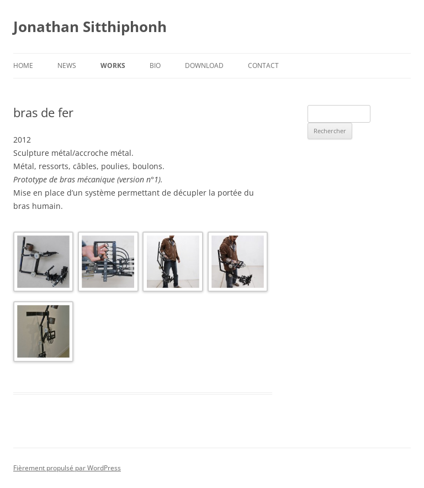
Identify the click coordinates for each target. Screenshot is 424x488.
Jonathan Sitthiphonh (90, 26)
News (66, 65)
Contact (263, 65)
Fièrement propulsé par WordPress (67, 468)
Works (112, 65)
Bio (155, 65)
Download (204, 65)
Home (23, 65)
